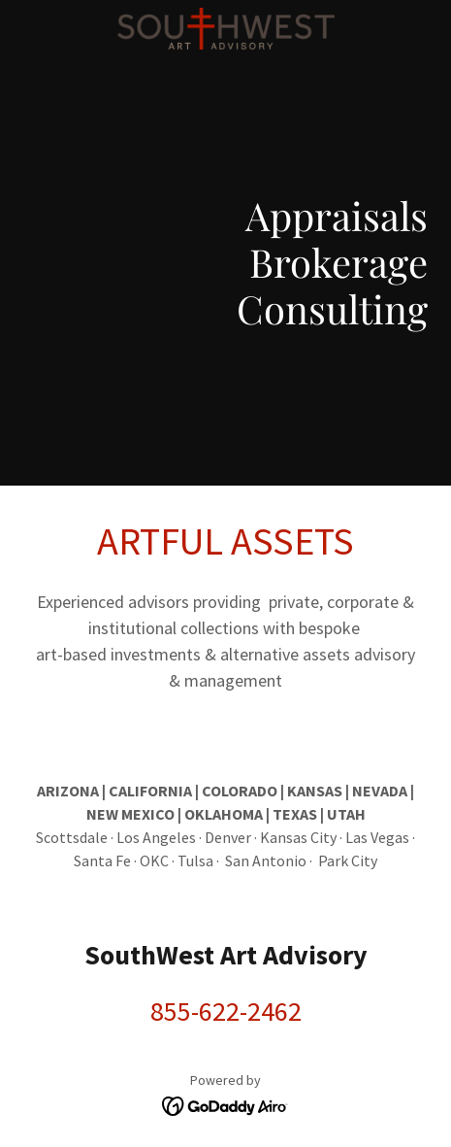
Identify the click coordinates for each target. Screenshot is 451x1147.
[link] (226, 15)
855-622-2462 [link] (226, 1011)
